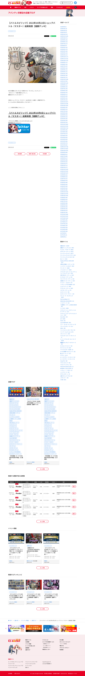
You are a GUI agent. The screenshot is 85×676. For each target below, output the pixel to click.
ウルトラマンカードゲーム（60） (67, 279)
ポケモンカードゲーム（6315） (67, 251)
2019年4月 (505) (64, 184)
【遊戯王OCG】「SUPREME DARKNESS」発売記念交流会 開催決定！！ (33, 550)
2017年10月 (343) (64, 218)
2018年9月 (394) (64, 197)
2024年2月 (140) (64, 75)
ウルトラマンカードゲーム (15, 440)
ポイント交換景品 (63, 643)
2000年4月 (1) (63, 237)
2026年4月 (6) (63, 26)
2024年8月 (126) (64, 64)
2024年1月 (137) (64, 77)
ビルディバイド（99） (65, 292)
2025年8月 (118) (64, 41)
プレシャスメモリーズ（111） (66, 326)
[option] (16, 628)
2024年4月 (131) (64, 71)
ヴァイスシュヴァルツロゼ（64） (67, 257)
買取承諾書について (47, 647)
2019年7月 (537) (64, 178)
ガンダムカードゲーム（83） (66, 277)
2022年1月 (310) (64, 122)
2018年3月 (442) (64, 208)
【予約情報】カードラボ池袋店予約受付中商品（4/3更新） (16, 457)
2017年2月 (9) (63, 233)
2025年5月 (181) (64, 47)
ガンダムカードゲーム (14, 449)
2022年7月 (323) (64, 111)
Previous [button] (6, 628)
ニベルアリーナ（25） (65, 303)
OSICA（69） (63, 328)
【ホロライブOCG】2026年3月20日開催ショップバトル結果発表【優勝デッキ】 (34, 402)
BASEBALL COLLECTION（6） (66, 368)
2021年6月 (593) (64, 135)
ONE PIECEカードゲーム (14, 422)
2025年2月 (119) (64, 53)
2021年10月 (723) (64, 128)
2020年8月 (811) (64, 154)
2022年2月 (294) (64, 120)
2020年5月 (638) (64, 160)
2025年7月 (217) (64, 43)
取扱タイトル (18, 7)
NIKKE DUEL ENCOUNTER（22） (67, 301)
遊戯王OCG (12, 399)
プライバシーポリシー (64, 647)
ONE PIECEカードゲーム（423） (67, 275)
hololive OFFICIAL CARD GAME (15, 411)
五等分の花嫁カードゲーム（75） (67, 264)
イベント (32, 7)
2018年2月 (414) (64, 210)
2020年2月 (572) (64, 165)
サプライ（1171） (64, 355)
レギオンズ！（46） (64, 377)
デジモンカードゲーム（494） (66, 288)
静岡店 (45, 561)
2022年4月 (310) (64, 116)
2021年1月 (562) (64, 145)
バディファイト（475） (65, 333)
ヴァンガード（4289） (65, 268)
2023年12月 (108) (64, 79)
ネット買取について (47, 645)
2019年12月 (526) (64, 169)
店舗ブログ (34, 620)
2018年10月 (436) (64, 195)
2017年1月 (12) (63, 235)
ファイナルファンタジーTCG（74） (68, 330)
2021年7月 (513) (64, 133)
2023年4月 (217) (64, 94)
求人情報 (61, 640)
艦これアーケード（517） (66, 353)
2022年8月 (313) (64, 109)
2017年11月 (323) (64, 216)
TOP (11, 620)
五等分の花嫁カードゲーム (15, 413)
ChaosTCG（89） (64, 361)
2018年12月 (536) (64, 191)
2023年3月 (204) (64, 96)
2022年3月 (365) (64, 118)
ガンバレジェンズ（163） (66, 347)
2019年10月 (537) (64, 173)
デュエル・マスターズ (14, 434)
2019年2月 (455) (64, 188)
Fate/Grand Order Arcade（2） (67, 366)
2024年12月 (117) (64, 56)
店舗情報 (68, 7)
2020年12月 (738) (64, 146)
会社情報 (10, 673)
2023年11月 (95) (64, 81)
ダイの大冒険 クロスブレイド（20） (68, 351)
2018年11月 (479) (64, 193)
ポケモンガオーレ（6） (65, 374)
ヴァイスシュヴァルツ (14, 405)
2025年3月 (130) (64, 51)
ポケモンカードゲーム (14, 403)
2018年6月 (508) (64, 203)
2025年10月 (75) (64, 38)
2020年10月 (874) (64, 150)
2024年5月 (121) (64, 70)
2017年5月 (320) (64, 227)
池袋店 (10, 462)
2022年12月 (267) (64, 101)
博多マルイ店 (30, 561)
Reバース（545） (64, 259)
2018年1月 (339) (64, 212)
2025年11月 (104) (64, 36)
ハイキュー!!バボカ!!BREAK (15, 451)
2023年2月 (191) (64, 98)
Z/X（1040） (63, 318)
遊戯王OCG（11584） (65, 245)
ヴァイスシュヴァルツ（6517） (67, 253)
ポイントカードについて (65, 642)
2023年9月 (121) (64, 85)
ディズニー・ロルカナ (14, 442)
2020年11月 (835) (64, 148)
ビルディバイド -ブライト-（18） (67, 294)
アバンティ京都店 (30, 462)
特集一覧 (61, 645)
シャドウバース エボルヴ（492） (67, 266)
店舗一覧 (16, 620)
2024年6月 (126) (64, 68)
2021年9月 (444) (64, 130)
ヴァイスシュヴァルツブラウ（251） (68, 255)
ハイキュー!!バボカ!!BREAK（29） (67, 284)
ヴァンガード (12, 414)
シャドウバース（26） (65, 372)
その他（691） (63, 379)
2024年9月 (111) (64, 62)
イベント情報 (28, 643)
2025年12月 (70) (64, 34)
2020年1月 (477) (64, 167)
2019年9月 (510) (64, 175)
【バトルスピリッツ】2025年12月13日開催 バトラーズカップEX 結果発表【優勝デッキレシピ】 (16, 596)
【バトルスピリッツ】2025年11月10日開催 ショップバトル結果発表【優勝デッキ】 (51, 596)
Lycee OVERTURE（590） (65, 322)
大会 (25, 7)
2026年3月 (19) (63, 28)
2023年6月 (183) (64, 90)
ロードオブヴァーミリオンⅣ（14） (68, 357)
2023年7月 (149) (64, 88)
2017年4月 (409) (64, 229)
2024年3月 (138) (64, 73)
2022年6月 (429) (64, 113)
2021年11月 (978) (64, 126)
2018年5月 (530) (64, 205)
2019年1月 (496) (64, 190)
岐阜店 (10, 561)
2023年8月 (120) (64, 86)
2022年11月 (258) (64, 103)
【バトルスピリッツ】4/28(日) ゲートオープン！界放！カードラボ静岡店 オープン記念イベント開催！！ (51, 551)
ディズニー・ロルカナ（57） (66, 282)
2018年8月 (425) (64, 199)
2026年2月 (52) (63, 30)
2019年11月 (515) (64, 171)
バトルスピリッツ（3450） (66, 270)
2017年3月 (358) (64, 231)
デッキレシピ (59, 7)
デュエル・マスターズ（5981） (67, 249)
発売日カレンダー (46, 649)
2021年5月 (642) (64, 137)
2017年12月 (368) (64, 214)
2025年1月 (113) (64, 55)
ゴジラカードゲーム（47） (66, 290)
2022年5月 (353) (64, 115)
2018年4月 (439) (64, 207)
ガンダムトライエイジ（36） (66, 346)
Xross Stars (12, 453)
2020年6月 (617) (64, 158)
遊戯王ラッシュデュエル (14, 401)
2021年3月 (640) (64, 141)
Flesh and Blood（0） (65, 299)
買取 (52, 7)
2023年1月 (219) (64, 100)
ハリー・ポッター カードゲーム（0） (68, 324)
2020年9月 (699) (64, 152)
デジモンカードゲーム (14, 428)
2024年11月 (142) (64, 58)
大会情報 (27, 642)
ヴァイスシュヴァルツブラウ (15, 407)
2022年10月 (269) (64, 105)
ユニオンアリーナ (13, 424)
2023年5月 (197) (64, 92)
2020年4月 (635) (64, 161)
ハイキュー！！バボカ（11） (66, 370)
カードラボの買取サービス (48, 642)
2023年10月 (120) (64, 83)
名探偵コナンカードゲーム (15, 436)
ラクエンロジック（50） (65, 362)
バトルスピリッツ (12, 31)
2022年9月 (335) (64, 107)
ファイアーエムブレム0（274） (67, 332)
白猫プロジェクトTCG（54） (66, 376)
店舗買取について (46, 643)
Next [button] (79, 628)
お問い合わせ (17, 673)
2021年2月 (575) (64, 143)
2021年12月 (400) (64, 124)
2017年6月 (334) (64, 225)
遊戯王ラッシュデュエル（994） (67, 247)
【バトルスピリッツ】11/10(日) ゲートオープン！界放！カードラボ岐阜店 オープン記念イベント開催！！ (16, 551)
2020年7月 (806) (64, 156)
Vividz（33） (63, 320)
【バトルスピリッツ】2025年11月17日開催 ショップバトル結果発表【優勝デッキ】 (34, 596)
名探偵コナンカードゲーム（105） (67, 280)
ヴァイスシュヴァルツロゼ (15, 409)
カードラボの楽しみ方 (42, 7)
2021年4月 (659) (64, 139)
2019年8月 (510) (64, 176)
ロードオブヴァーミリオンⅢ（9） (67, 359)
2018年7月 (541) (64, 201)
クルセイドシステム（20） (66, 364)
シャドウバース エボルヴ (14, 416)
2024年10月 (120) (64, 60)
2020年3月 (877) (64, 163)
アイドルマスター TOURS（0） (67, 349)
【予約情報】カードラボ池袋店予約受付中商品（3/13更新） (51, 457)
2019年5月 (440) (64, 182)
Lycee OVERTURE (13, 438)
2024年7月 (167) (64, 66)
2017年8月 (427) (64, 222)
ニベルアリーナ (18, 453)
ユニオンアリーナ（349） (66, 286)
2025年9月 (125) (64, 40)
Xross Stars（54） (64, 317)
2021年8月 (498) (64, 131)
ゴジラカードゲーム (13, 448)
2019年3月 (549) (64, 186)
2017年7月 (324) (64, 223)
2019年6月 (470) (64, 180)
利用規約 (61, 649)
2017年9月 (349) (64, 220)
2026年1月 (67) (63, 32)
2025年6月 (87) (63, 45)
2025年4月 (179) (64, 49)
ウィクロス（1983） (64, 308)
